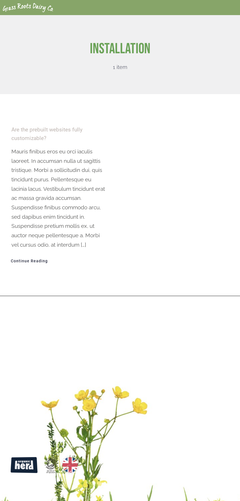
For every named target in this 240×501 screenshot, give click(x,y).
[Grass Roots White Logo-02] (28, 5)
